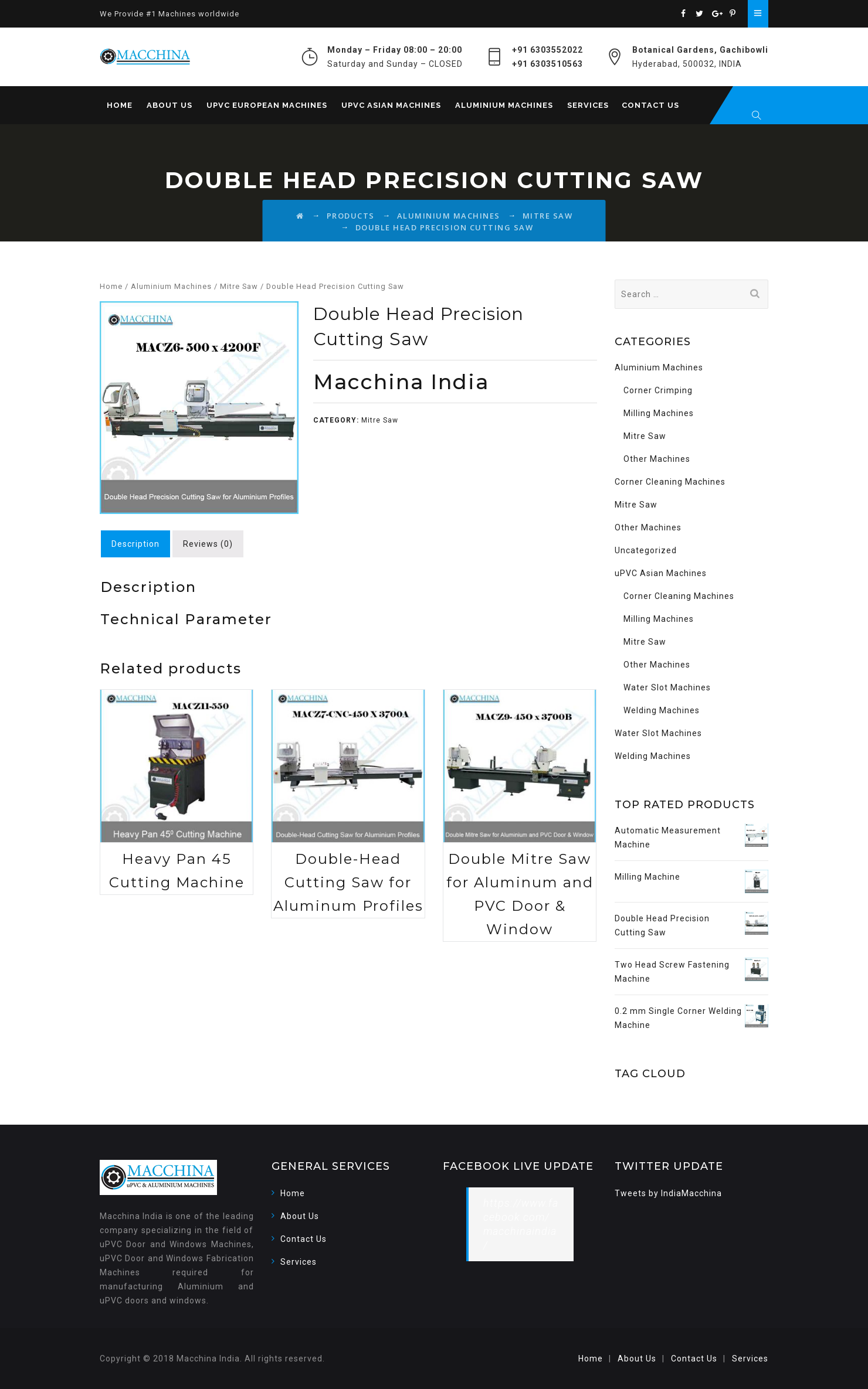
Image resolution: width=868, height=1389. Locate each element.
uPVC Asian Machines (391, 105)
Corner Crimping (658, 390)
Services (588, 105)
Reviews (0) (208, 544)
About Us (169, 105)
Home (120, 105)
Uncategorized (646, 550)
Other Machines (656, 459)
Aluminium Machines (504, 105)
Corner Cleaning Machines (670, 481)
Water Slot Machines (667, 687)
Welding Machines (661, 710)
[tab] (135, 543)
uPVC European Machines (266, 105)
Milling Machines (658, 413)
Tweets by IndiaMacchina (668, 1193)
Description (135, 544)
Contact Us (650, 105)
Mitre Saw (239, 286)
